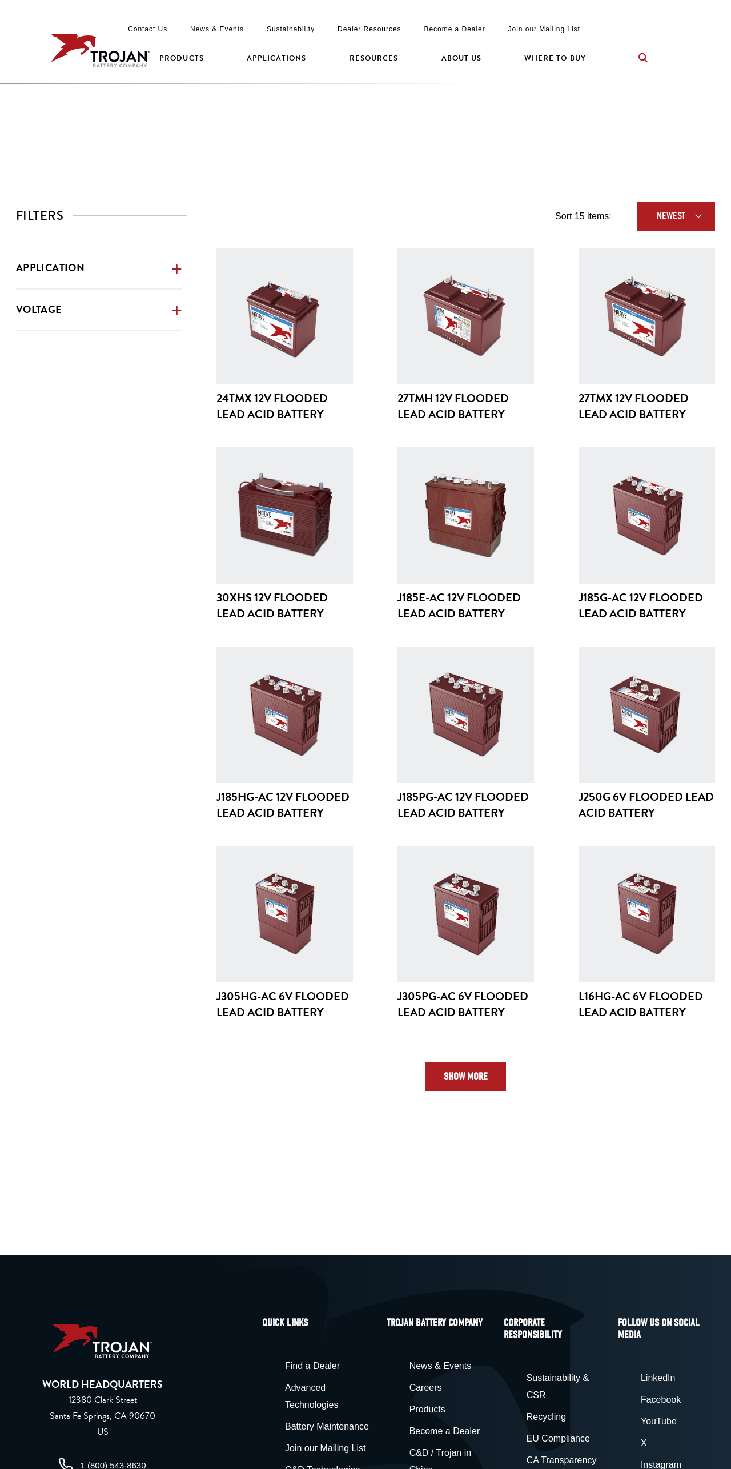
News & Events (217, 29)
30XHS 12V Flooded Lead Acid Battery (272, 605)
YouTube (659, 1421)
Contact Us (147, 29)
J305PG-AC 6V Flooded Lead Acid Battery (462, 1004)
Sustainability (291, 29)
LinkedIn (658, 1378)
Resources (374, 58)
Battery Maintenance (327, 1426)
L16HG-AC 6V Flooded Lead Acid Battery (641, 1004)
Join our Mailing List (544, 29)
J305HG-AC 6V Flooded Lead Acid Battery (282, 1004)
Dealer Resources (369, 29)
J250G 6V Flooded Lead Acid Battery (646, 804)
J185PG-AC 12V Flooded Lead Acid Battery (463, 804)
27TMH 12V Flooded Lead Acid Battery (453, 406)
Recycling (546, 1417)
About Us (461, 58)
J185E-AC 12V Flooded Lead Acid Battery (459, 605)
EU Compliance (558, 1438)
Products (181, 58)
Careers (425, 1387)
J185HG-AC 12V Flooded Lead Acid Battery (283, 804)
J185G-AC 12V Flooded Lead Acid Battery (641, 605)
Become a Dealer (454, 29)
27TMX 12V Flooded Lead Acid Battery (634, 406)
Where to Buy (554, 58)
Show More (466, 1076)
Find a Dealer (312, 1366)
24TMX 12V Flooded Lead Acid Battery (272, 406)
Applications (276, 58)
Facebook (661, 1399)
